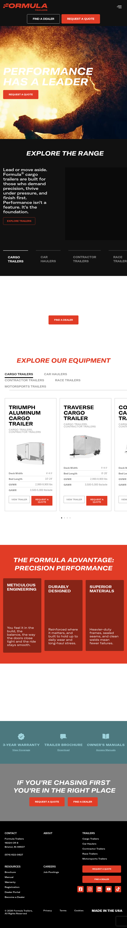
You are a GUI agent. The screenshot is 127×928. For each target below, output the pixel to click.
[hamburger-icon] (119, 7)
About (48, 833)
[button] (61, 517)
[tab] (15, 259)
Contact (11, 833)
